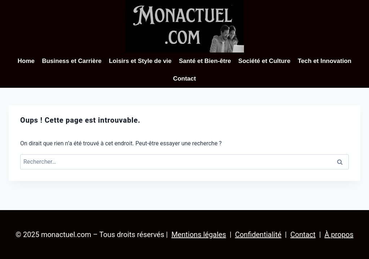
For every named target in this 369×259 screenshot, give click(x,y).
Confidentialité (258, 234)
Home (26, 61)
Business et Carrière (71, 61)
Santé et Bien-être (205, 61)
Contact (184, 78)
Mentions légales (199, 234)
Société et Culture (264, 61)
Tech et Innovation (324, 61)
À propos (339, 234)
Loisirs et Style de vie (140, 61)
